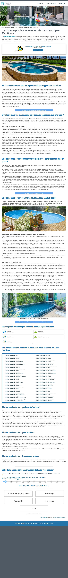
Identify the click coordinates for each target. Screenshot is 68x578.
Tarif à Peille (43, 387)
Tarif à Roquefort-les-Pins (14, 393)
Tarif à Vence (11, 370)
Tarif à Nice (11, 355)
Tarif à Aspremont (44, 388)
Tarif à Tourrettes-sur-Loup (45, 359)
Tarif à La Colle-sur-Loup (13, 387)
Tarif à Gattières (43, 358)
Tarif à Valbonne (12, 378)
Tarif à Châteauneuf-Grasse (46, 373)
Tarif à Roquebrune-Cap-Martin (15, 376)
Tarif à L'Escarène (44, 384)
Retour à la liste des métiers (34, 514)
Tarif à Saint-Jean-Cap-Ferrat (46, 393)
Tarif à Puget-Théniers (45, 396)
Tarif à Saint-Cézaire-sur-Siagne (46, 366)
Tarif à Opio (42, 390)
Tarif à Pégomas (12, 391)
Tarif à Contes (11, 388)
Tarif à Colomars (43, 372)
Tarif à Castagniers (44, 400)
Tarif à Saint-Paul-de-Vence (46, 369)
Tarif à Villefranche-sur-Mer (14, 394)
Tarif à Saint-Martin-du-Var (45, 382)
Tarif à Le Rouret (43, 361)
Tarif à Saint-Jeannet (44, 364)
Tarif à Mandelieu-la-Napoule (14, 369)
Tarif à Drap (42, 356)
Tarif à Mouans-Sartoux (13, 382)
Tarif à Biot (11, 384)
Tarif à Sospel (43, 367)
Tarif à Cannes (11, 358)
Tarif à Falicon (43, 394)
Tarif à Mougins (12, 372)
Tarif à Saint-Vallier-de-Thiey (46, 370)
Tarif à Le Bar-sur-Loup (45, 379)
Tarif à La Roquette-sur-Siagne (15, 399)
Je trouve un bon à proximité (34, 193)
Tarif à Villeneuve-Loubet (13, 373)
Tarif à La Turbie (43, 375)
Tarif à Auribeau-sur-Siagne (46, 378)
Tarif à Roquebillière (44, 397)
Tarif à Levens (43, 355)
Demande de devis (38, 49)
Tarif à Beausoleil (12, 375)
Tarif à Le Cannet (12, 363)
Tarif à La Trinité (12, 381)
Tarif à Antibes (11, 356)
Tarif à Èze (42, 381)
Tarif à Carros (11, 379)
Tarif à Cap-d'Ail (12, 396)
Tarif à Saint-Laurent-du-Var (14, 364)
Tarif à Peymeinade (12, 385)
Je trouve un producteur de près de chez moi (34, 110)
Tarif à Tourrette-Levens (13, 400)
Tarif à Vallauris (12, 367)
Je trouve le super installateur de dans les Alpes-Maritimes (34, 321)
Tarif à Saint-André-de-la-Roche (15, 397)
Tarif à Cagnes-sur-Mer (13, 361)
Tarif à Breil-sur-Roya (44, 385)
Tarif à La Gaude (12, 390)
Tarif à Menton (11, 366)
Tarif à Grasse (11, 359)
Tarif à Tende (43, 391)
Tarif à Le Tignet (43, 376)
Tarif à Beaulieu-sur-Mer (45, 363)
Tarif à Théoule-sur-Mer (45, 399)
